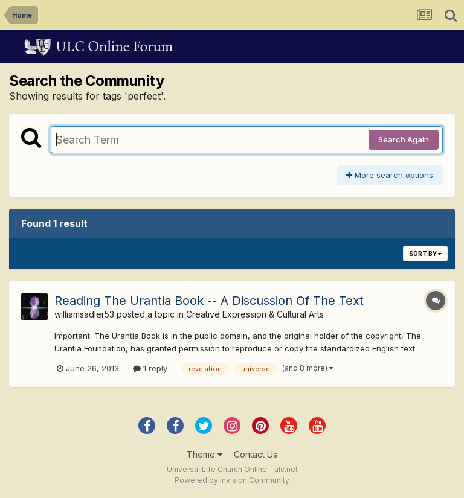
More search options (389, 175)
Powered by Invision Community (232, 480)
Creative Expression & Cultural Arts (255, 314)
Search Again (403, 139)
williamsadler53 (84, 314)
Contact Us (255, 454)
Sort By (425, 253)
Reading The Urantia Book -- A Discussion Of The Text (209, 300)
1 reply (150, 368)
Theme (204, 454)
